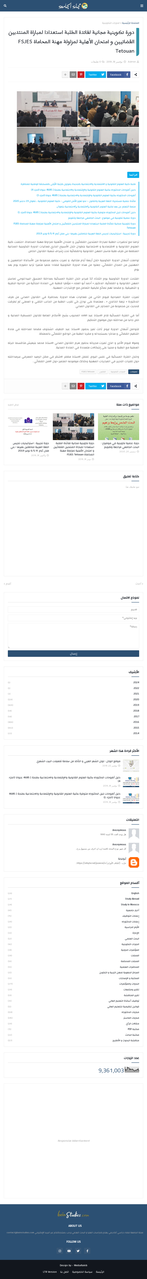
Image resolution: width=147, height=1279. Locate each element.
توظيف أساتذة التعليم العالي (73, 1001)
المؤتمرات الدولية (73, 950)
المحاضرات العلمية (73, 967)
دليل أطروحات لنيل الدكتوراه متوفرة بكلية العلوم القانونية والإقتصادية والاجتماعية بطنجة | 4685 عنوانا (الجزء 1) (77, 212)
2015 (73, 728)
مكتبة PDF (73, 1029)
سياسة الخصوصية (82, 1272)
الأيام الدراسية (73, 927)
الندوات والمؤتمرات (73, 983)
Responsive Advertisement (74, 1140)
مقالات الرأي (73, 1023)
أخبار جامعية (73, 910)
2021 (73, 693)
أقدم (8, 584)
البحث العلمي (73, 938)
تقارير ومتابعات (73, 989)
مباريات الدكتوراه (73, 1012)
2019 (73, 705)
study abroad (73, 899)
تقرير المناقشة (73, 995)
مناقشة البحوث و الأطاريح (73, 1040)
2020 (73, 699)
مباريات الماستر (73, 1018)
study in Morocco (73, 904)
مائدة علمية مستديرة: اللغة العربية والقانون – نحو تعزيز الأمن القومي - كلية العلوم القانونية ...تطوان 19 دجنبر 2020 (74, 201)
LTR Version (50, 1272)
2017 (73, 716)
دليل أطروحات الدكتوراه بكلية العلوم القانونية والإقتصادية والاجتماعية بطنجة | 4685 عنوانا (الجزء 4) (83, 189)
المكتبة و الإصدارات (73, 978)
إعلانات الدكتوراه (73, 921)
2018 (73, 710)
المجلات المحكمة (73, 961)
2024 (73, 683)
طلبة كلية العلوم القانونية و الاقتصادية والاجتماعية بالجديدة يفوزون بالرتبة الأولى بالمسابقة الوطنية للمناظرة (78, 184)
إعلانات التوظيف (73, 916)
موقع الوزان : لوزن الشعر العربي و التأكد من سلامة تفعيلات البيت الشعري (78, 761)
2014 (73, 733)
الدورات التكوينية (111, 23)
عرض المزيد (13, 404)
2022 (73, 688)
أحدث (138, 584)
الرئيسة (100, 1272)
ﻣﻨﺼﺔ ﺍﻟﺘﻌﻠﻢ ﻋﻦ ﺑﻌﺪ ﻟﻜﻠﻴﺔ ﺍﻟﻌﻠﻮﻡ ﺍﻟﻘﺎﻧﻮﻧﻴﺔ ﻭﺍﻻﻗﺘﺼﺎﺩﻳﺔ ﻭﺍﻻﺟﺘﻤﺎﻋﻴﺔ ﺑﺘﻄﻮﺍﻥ (96, 206)
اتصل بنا (64, 1272)
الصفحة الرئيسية (130, 23)
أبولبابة (122, 859)
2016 (73, 722)
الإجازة (73, 933)
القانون (102, 372)
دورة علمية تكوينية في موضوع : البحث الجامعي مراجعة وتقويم (102, 218)
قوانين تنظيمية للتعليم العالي (73, 1006)
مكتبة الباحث (73, 1035)
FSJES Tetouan (88, 372)
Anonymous (119, 830)
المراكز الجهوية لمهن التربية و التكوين (73, 972)
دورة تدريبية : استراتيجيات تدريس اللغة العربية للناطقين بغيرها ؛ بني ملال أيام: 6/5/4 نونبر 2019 (86, 233)
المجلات (73, 955)
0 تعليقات (96, 62)
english (73, 894)
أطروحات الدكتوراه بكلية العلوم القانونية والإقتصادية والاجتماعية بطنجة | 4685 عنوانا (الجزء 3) (86, 195)
